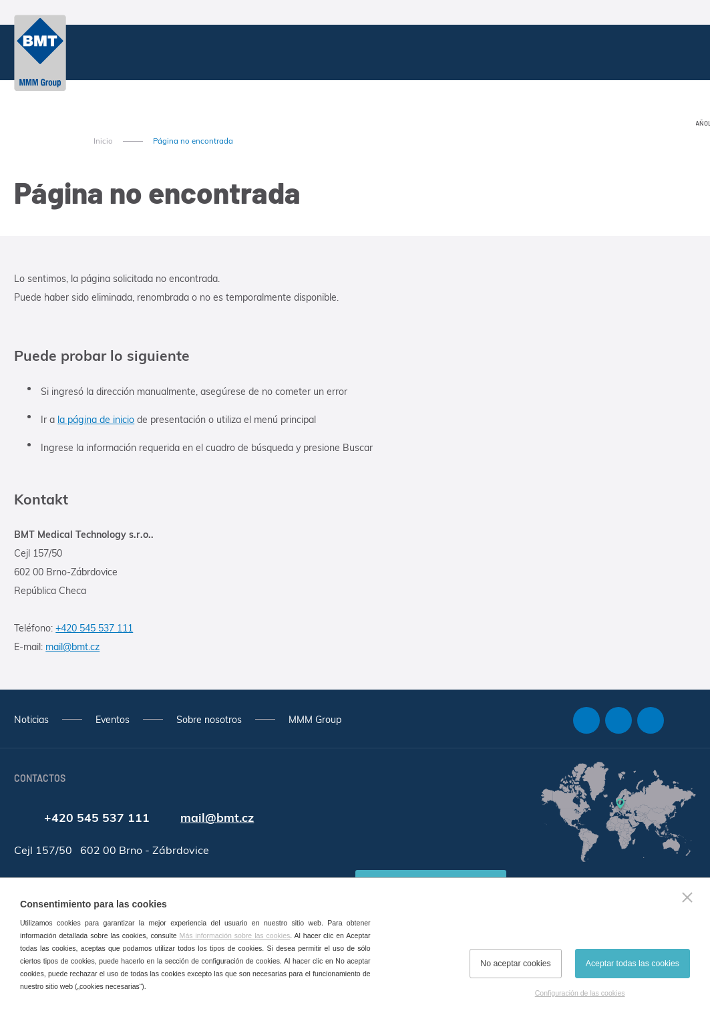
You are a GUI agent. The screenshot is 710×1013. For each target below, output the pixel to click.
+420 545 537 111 (94, 628)
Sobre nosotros (209, 720)
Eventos (113, 720)
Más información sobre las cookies (235, 935)
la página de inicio (95, 420)
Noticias (31, 720)
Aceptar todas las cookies (632, 963)
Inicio (103, 141)
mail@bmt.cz (72, 647)
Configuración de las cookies (580, 993)
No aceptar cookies (515, 963)
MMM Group (315, 720)
